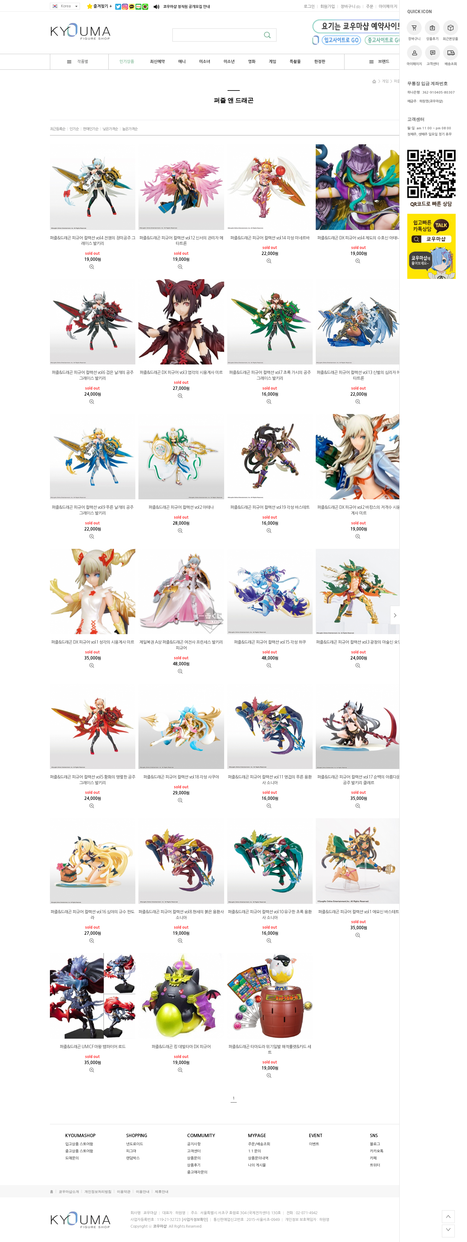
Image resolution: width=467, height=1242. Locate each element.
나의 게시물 (257, 1165)
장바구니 (414, 30)
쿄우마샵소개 (69, 1192)
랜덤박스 (133, 1158)
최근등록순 (57, 129)
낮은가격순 (110, 129)
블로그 (375, 1144)
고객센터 (432, 55)
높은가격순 (129, 129)
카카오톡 (376, 1151)
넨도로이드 (134, 1144)
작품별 (77, 62)
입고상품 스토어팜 (79, 1144)
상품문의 (194, 1158)
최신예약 (157, 62)
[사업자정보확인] (195, 1220)
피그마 (131, 1151)
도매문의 (72, 1158)
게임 (272, 62)
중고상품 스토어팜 (79, 1151)
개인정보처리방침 (98, 1192)
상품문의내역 (258, 1158)
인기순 (74, 129)
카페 (373, 1158)
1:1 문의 (254, 1151)
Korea (65, 6)
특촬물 (295, 62)
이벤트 (314, 1144)
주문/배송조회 (259, 1144)
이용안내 (142, 1192)
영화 (251, 62)
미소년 (229, 62)
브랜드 (379, 62)
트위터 (375, 1165)
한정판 (319, 62)
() (350, 7)
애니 (182, 62)
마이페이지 (414, 55)
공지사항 (194, 1144)
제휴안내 (161, 1192)
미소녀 (204, 62)
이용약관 (123, 1192)
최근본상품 (450, 30)
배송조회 (450, 55)
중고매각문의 (197, 1172)
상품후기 (432, 30)
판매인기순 (90, 129)
